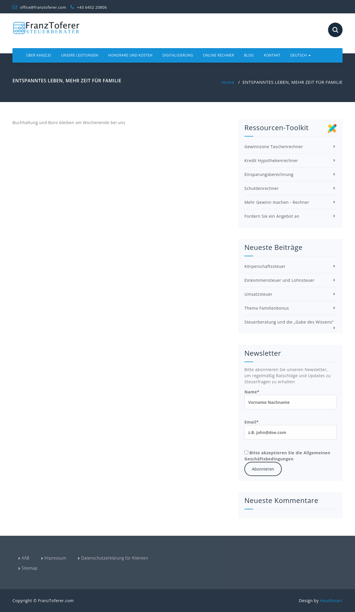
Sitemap (30, 568)
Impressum (55, 558)
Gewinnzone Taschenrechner (273, 146)
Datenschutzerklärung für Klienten (114, 558)
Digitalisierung (177, 55)
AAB (26, 558)
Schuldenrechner (261, 188)
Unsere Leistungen (79, 55)
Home (228, 82)
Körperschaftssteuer (265, 266)
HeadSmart (331, 600)
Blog (249, 55)
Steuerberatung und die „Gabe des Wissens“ (289, 322)
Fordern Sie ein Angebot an (271, 216)
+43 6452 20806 (88, 7)
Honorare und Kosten (130, 55)
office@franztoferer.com (39, 7)
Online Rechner (218, 55)
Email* (290, 429)
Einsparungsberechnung (268, 174)
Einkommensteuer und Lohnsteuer (279, 280)
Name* (290, 399)
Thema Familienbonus (266, 308)
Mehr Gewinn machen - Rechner (276, 202)
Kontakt (272, 55)
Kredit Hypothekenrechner (271, 160)
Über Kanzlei (38, 55)
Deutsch (300, 55)
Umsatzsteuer (258, 294)
